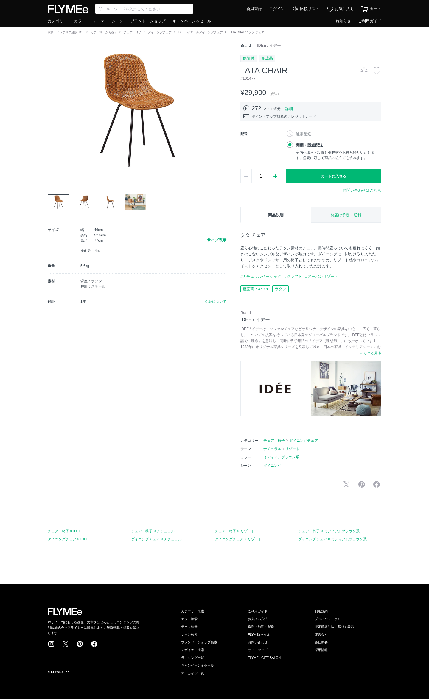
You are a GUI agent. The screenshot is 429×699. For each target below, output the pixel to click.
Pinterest (79, 643)
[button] (52, 110)
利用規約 (321, 611)
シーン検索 (189, 634)
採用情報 (321, 650)
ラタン (280, 289)
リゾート (292, 449)
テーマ (99, 21)
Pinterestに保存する (361, 484)
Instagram (51, 643)
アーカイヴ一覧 (192, 673)
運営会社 (321, 634)
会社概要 (321, 642)
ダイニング (272, 466)
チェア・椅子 (133, 32)
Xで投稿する (346, 484)
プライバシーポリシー (331, 619)
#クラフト (293, 276)
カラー (80, 21)
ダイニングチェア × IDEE (68, 539)
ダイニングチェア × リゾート (238, 539)
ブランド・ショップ (147, 21)
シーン (117, 21)
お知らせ (343, 21)
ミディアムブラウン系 (281, 457)
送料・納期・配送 (261, 626)
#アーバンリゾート (321, 276)
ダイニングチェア (160, 32)
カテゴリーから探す (104, 32)
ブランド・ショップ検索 (199, 642)
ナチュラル (272, 449)
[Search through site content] (144, 9)
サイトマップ (258, 650)
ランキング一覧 (192, 657)
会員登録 (254, 9)
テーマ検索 (189, 626)
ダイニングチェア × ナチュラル (156, 539)
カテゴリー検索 (192, 611)
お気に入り (344, 9)
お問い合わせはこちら (362, 190)
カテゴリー (57, 21)
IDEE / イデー (269, 45)
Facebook (94, 643)
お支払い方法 (258, 619)
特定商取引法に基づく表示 (334, 626)
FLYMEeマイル (259, 634)
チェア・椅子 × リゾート (235, 531)
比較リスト (309, 9)
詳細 (289, 109)
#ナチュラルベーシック (260, 276)
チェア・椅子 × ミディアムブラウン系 (329, 531)
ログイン (277, 9)
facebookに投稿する (376, 484)
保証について (215, 301)
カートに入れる (333, 176)
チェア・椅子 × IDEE (65, 531)
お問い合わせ (258, 642)
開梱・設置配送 (309, 145)
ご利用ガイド (369, 21)
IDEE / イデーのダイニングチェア (200, 32)
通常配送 (303, 134)
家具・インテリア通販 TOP (66, 32)
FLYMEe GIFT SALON (264, 657)
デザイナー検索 (192, 650)
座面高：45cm (255, 289)
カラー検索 (189, 619)
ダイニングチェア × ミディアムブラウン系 (332, 539)
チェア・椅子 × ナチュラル (153, 531)
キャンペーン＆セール (191, 21)
